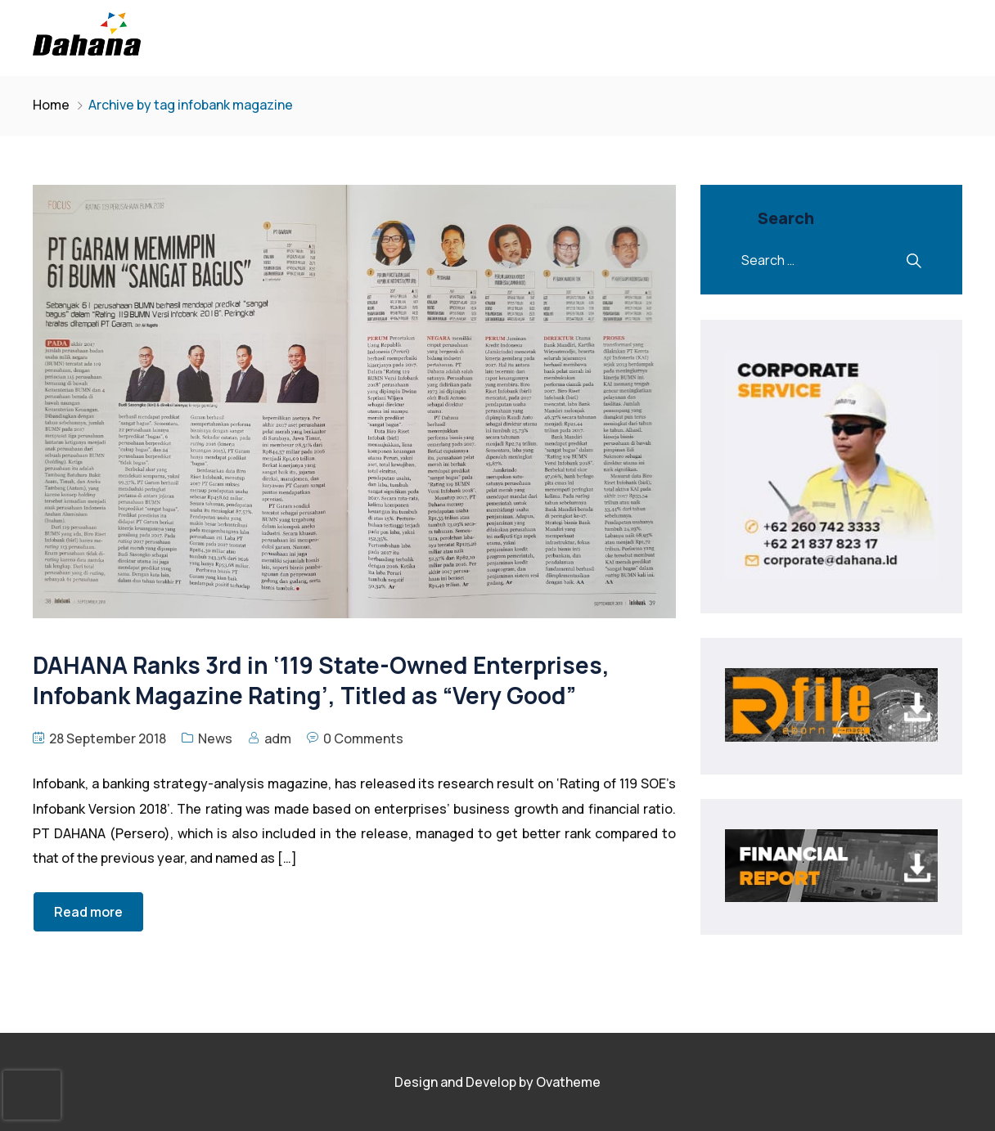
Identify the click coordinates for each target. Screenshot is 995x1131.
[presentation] (32, 1095)
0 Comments (363, 738)
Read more (88, 912)
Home (51, 105)
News (215, 738)
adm (277, 738)
